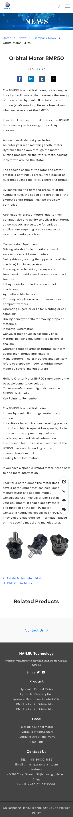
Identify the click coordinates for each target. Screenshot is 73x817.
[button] (19, 79)
